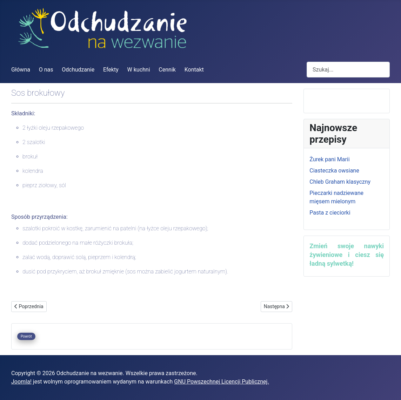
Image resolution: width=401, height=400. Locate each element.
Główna (20, 69)
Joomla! (21, 381)
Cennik (167, 69)
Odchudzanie (78, 69)
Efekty (111, 69)
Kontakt (194, 69)
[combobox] (348, 69)
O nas (46, 69)
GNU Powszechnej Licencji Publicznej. (221, 381)
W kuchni (138, 69)
